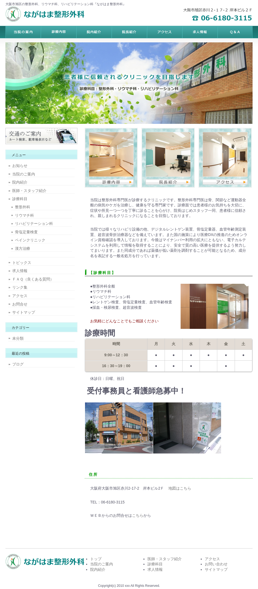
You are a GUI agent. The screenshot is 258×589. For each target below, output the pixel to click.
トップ (96, 559)
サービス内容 (93, 32)
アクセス (19, 296)
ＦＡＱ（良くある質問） (33, 279)
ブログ (18, 364)
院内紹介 (19, 182)
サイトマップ (23, 312)
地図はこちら (179, 488)
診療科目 (19, 199)
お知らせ (19, 165)
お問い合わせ (216, 564)
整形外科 (22, 207)
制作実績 (129, 32)
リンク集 (19, 287)
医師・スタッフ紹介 (29, 190)
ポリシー (199, 32)
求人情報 (19, 271)
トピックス (21, 262)
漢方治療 (22, 248)
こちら (137, 515)
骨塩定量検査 (26, 232)
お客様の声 (164, 32)
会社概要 (235, 32)
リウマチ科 (24, 215)
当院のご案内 (23, 174)
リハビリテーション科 (34, 223)
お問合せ (19, 304)
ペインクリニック (30, 240)
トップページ (23, 32)
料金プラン (58, 32)
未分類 (18, 338)
